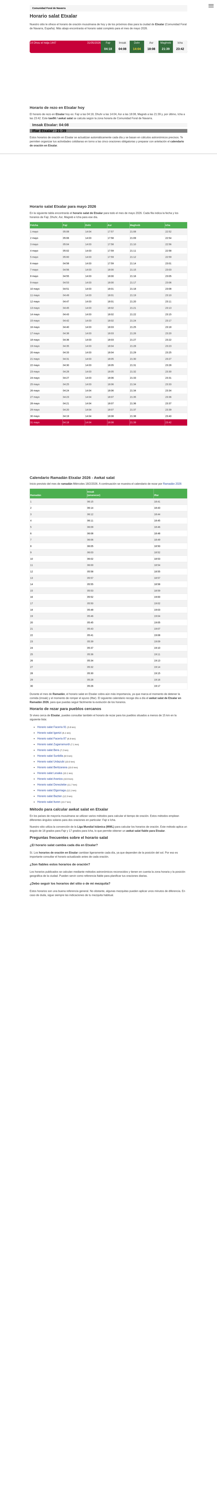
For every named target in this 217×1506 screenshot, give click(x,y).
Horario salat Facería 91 (51, 727)
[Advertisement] (108, 82)
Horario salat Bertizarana (52, 767)
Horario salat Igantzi (49, 732)
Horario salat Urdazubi (50, 761)
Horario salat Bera (48, 750)
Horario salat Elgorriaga (51, 790)
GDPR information (41, 912)
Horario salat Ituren (48, 801)
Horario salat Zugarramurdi (53, 744)
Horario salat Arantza (50, 778)
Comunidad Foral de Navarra (49, 8)
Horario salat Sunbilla (50, 755)
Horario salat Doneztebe (52, 784)
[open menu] (211, 6)
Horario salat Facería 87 (51, 738)
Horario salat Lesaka (49, 773)
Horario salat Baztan (49, 796)
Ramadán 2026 (172, 483)
